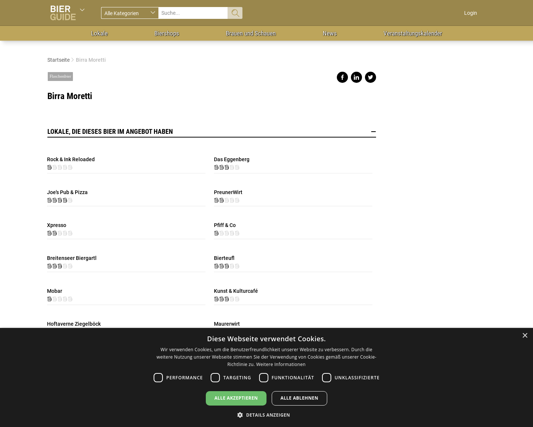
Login (470, 13)
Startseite (58, 60)
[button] (266, 414)
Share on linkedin (356, 77)
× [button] (524, 336)
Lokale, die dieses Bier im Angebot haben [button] (211, 132)
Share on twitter (370, 77)
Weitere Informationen (281, 364)
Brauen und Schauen (251, 33)
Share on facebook (342, 77)
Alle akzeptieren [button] (236, 398)
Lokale (99, 33)
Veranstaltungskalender (412, 33)
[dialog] (266, 377)
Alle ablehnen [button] (299, 398)
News (330, 33)
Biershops (166, 33)
